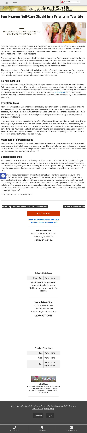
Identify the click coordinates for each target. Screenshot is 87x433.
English (65, 1)
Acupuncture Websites (19, 406)
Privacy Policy (49, 408)
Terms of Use (37, 408)
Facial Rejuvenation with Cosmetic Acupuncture (24, 206)
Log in (50, 415)
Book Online (43, 213)
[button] (3, 176)
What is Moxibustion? (74, 206)
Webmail (38, 415)
